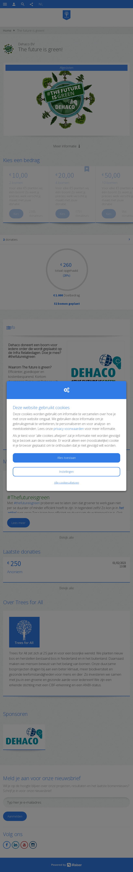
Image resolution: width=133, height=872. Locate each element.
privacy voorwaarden (69, 428)
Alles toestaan (66, 458)
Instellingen (66, 472)
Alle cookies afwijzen (66, 482)
